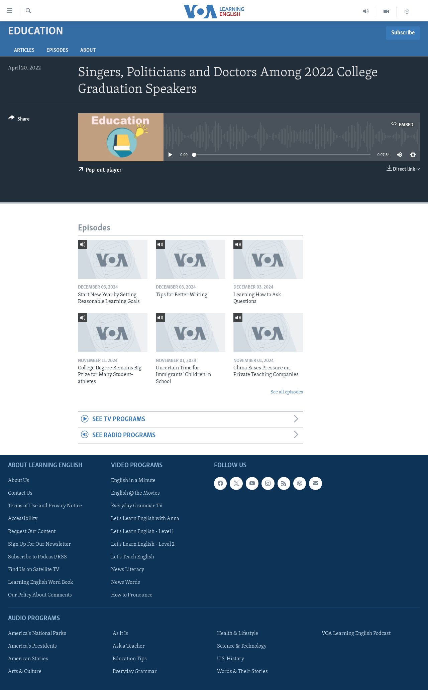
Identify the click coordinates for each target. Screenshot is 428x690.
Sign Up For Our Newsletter (39, 544)
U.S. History (230, 659)
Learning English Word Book (40, 582)
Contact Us (20, 493)
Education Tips (130, 659)
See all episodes (287, 392)
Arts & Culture (24, 671)
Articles (24, 50)
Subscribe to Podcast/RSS (37, 557)
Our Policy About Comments (40, 595)
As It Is (120, 633)
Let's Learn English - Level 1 (142, 531)
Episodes (57, 50)
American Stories (28, 659)
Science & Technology (241, 646)
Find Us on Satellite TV (34, 569)
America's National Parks (37, 633)
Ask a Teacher (129, 646)
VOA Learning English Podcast (356, 633)
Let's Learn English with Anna (145, 519)
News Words (125, 582)
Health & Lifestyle (237, 633)
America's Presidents (32, 646)
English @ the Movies (135, 493)
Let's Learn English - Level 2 (143, 544)
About (88, 50)
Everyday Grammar (135, 671)
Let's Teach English (132, 557)
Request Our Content (32, 531)
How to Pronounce (131, 595)
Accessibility (22, 519)
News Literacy (127, 569)
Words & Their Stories (242, 671)
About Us (18, 480)
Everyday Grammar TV (137, 506)
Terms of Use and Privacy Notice (45, 506)
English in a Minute (133, 480)
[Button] (18, 120)
